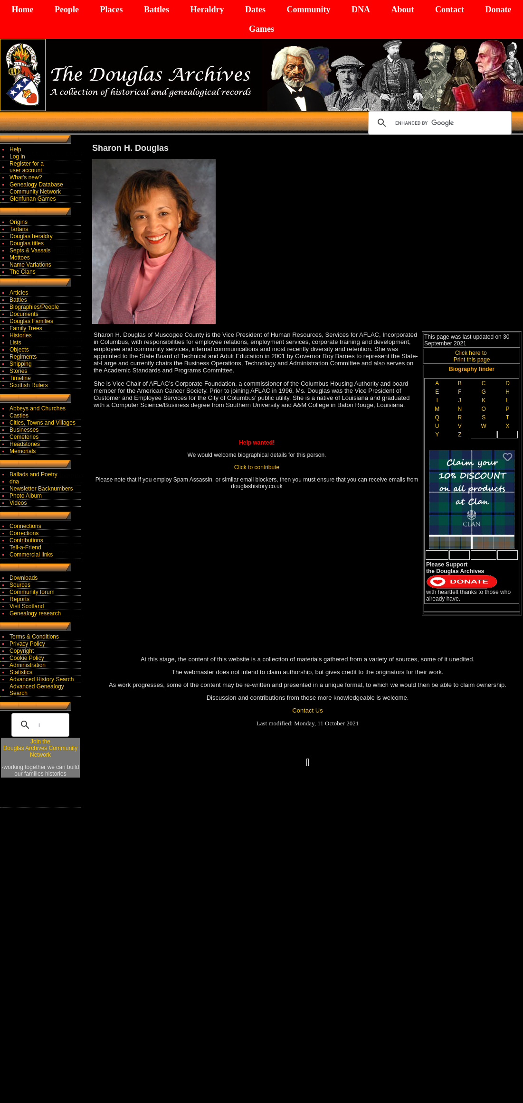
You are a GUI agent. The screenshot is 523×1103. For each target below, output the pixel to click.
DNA (361, 9)
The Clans (23, 272)
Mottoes (20, 257)
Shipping (21, 364)
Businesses (24, 429)
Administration (28, 665)
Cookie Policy (27, 658)
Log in (17, 156)
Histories (21, 335)
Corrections (24, 533)
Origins (19, 222)
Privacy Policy (27, 643)
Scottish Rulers (29, 385)
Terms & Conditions (34, 636)
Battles (156, 9)
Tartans (19, 229)
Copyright (22, 651)
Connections (25, 526)
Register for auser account (27, 167)
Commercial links (31, 554)
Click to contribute (256, 467)
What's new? (26, 177)
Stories (18, 371)
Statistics (21, 672)
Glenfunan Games (33, 198)
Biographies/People (34, 307)
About (402, 9)
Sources (20, 585)
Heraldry (207, 9)
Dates (255, 9)
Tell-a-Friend (25, 547)
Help (15, 149)
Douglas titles (27, 243)
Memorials (23, 451)
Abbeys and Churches (38, 408)
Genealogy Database (36, 184)
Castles (19, 415)
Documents (24, 314)
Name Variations (30, 264)
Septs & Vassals (30, 250)
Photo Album (26, 495)
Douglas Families (31, 321)
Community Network (35, 191)
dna (14, 481)
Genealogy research (35, 613)
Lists (15, 342)
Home (23, 9)
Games (261, 29)
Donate (498, 9)
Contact (449, 9)
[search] (438, 123)
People (67, 9)
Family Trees (26, 328)
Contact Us (307, 710)
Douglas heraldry (31, 236)
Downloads (24, 578)
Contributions (26, 540)
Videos (18, 503)
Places (111, 9)
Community (308, 9)
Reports (19, 599)
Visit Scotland (27, 606)
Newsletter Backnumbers (41, 488)
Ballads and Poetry (33, 474)
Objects (19, 349)
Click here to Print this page (472, 356)
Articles (19, 292)
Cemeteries (24, 437)
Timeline (20, 378)
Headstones (25, 444)
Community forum (32, 592)
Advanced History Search (42, 679)
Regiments (23, 356)
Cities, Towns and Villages (43, 422)
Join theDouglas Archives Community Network (40, 748)
